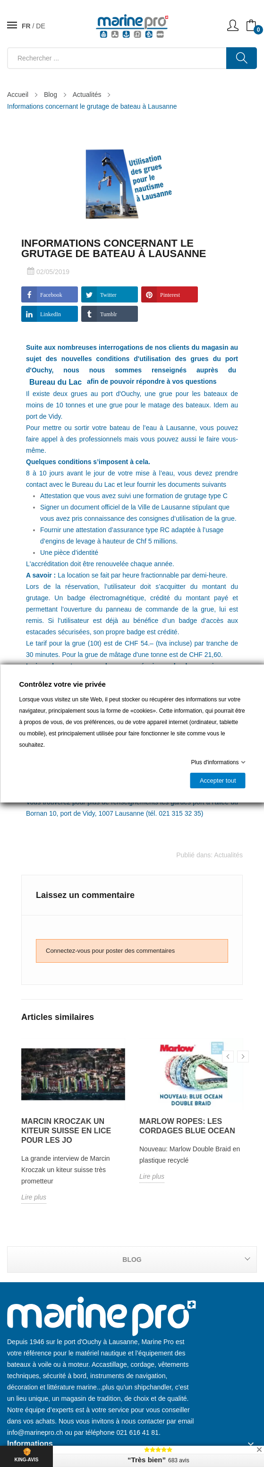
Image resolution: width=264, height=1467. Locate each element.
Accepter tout (217, 780)
